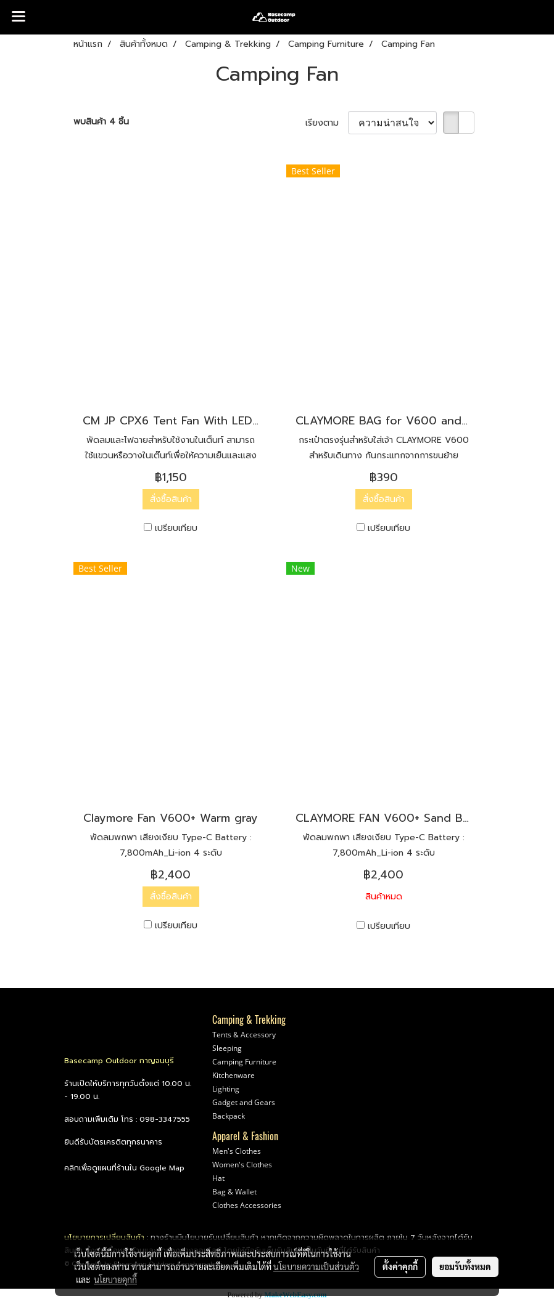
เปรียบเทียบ (176, 528)
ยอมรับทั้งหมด (465, 1266)
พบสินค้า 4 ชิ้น (101, 121)
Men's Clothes (236, 1151)
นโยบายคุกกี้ (115, 1279)
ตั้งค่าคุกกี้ (400, 1266)
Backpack (228, 1116)
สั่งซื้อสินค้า (171, 499)
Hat (218, 1178)
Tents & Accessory (244, 1034)
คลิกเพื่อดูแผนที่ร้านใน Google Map (124, 1167)
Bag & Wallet (234, 1191)
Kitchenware (233, 1075)
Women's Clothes (242, 1164)
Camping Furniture (244, 1061)
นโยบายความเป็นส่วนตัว (316, 1266)
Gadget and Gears (243, 1102)
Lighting (225, 1089)
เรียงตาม (326, 122)
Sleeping (227, 1048)
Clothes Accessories (246, 1205)
